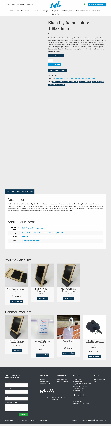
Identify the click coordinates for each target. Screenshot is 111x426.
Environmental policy (45, 386)
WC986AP (94, 350)
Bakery (55, 82)
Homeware (87, 82)
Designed (74, 423)
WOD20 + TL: (68, 294)
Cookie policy (42, 423)
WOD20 (16, 294)
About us (42, 382)
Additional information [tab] (25, 192)
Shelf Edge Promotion (62, 79)
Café (67, 82)
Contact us (33, 423)
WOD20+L (42, 294)
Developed (82, 423)
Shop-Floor (61, 234)
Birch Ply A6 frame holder (16, 291)
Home (11, 11)
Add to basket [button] (17, 304)
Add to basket (55, 65)
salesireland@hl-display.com (81, 405)
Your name (16, 386)
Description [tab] (10, 192)
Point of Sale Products (23, 11)
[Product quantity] (50, 61)
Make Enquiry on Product (97, 4)
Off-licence (96, 82)
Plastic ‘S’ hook (68, 344)
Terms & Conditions (21, 423)
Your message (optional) (16, 409)
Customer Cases (96, 11)
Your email (16, 393)
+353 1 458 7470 (77, 403)
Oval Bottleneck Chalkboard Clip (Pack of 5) (94, 345)
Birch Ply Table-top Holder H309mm (68, 291)
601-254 (68, 346)
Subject (16, 400)
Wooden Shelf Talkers (75, 79)
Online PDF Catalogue (41, 11)
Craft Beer (74, 82)
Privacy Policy (9, 423)
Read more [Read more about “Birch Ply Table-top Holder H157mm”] (42, 299)
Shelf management (67, 11)
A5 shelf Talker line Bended (42, 344)
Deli (81, 82)
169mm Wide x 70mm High (31, 241)
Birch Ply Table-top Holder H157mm (42, 291)
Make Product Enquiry (57, 71)
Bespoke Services (82, 11)
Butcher (61, 82)
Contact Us (55, 14)
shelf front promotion (37, 229)
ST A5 (43, 348)
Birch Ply (25, 237)
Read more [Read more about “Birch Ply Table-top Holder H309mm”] (68, 299)
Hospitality (55, 11)
